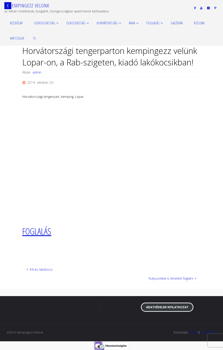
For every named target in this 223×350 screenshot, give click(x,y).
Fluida (193, 332)
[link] (34, 38)
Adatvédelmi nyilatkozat (167, 307)
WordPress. (208, 332)
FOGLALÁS (36, 231)
